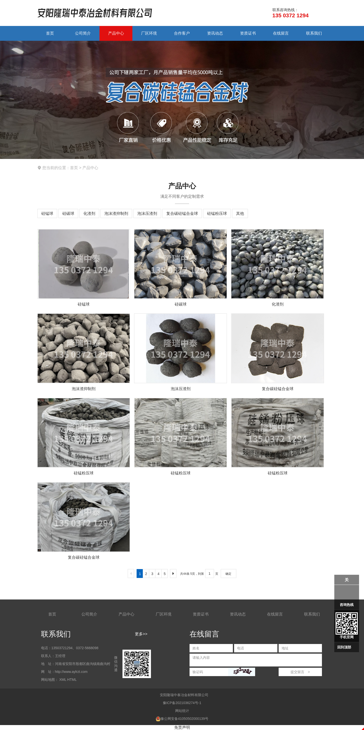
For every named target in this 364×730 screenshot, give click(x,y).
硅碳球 (68, 213)
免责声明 (182, 727)
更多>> (141, 634)
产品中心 (116, 33)
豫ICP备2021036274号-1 (182, 703)
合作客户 (182, 33)
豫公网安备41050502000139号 (182, 719)
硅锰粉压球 (217, 213)
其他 (240, 213)
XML (62, 680)
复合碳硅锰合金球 (182, 213)
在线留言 (281, 33)
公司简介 (83, 33)
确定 (228, 573)
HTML (72, 680)
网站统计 (182, 711)
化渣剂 (89, 213)
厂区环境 (149, 33)
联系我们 (314, 33)
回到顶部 (344, 647)
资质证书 (248, 33)
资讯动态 (215, 33)
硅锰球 (47, 213)
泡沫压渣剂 (147, 213)
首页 (50, 33)
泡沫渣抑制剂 (116, 213)
